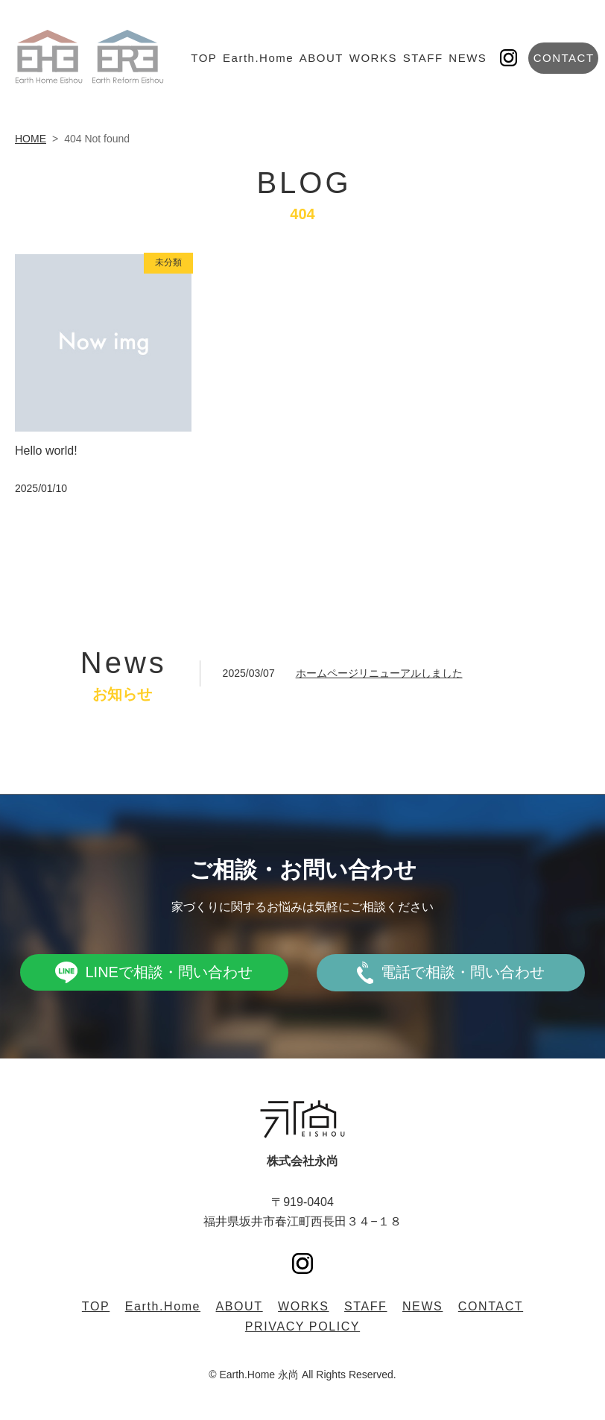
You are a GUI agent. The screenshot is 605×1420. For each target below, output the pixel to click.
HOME (30, 139)
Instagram (508, 57)
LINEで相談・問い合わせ (168, 972)
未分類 (168, 262)
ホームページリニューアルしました (379, 673)
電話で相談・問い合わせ (463, 972)
